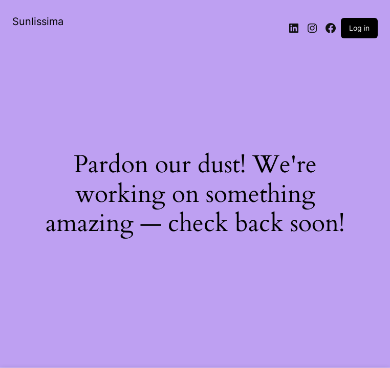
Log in (359, 28)
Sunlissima (37, 21)
